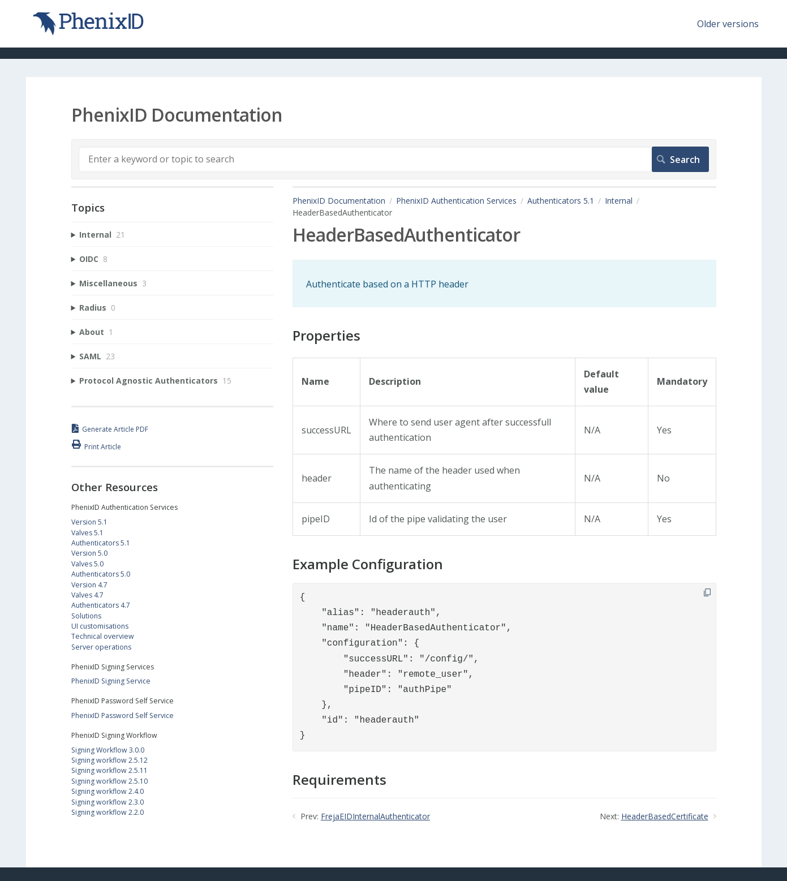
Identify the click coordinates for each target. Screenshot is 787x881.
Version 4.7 (89, 585)
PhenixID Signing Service (110, 681)
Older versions (728, 24)
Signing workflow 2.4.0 (107, 791)
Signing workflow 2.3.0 (107, 802)
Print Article (102, 447)
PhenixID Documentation (339, 200)
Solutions (86, 616)
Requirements (339, 780)
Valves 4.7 (87, 595)
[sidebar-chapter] (172, 234)
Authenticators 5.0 (100, 574)
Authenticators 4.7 (100, 605)
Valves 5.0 (87, 564)
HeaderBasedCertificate (664, 816)
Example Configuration (368, 564)
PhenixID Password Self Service (122, 715)
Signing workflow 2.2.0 (107, 812)
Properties (326, 336)
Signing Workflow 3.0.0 (107, 750)
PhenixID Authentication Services (456, 200)
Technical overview (102, 636)
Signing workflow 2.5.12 (109, 760)
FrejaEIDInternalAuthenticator (375, 816)
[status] (504, 283)
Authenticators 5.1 (560, 200)
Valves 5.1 (87, 533)
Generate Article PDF (115, 429)
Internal (619, 200)
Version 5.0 (89, 553)
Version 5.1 (89, 522)
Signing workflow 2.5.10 (109, 781)
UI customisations (99, 626)
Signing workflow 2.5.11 (109, 770)
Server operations (101, 647)
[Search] (394, 159)
